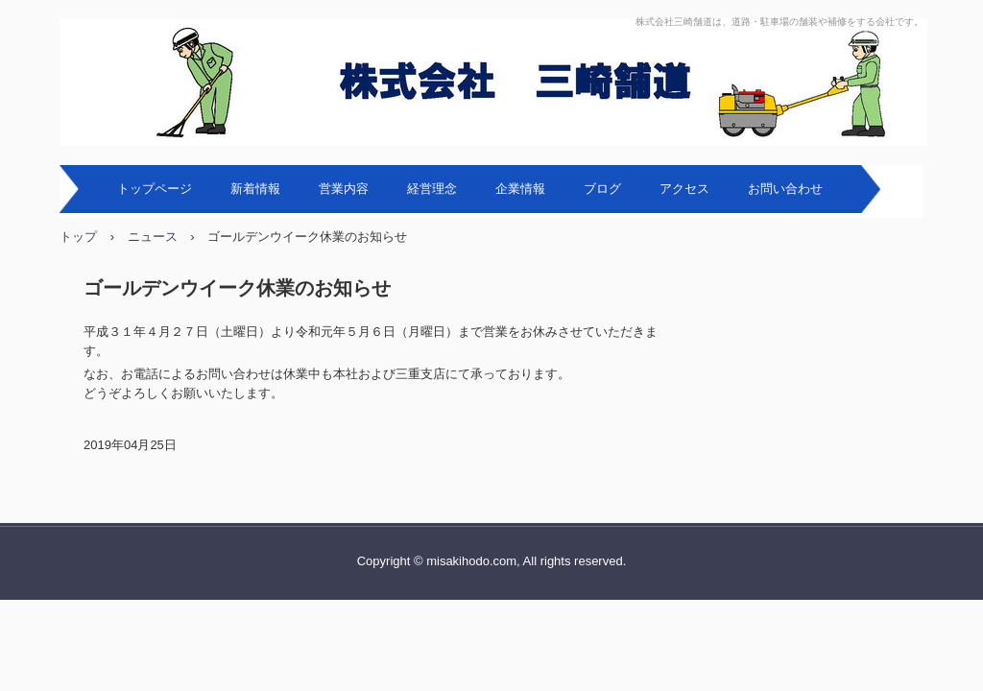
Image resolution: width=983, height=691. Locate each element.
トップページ (154, 188)
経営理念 (432, 188)
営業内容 (344, 188)
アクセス (684, 188)
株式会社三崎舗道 (493, 82)
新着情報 (255, 188)
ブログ (602, 188)
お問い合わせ (785, 188)
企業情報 (520, 188)
